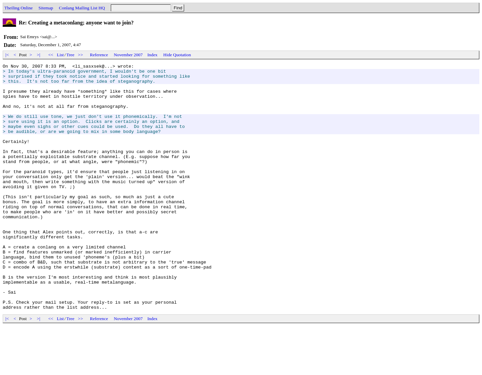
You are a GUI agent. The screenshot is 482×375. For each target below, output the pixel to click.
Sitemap (45, 7)
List (60, 54)
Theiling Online (18, 7)
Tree (70, 54)
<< (51, 54)
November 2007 (128, 54)
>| (39, 54)
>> (80, 54)
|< (7, 54)
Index (152, 54)
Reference (99, 54)
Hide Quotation (177, 54)
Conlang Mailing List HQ (82, 7)
